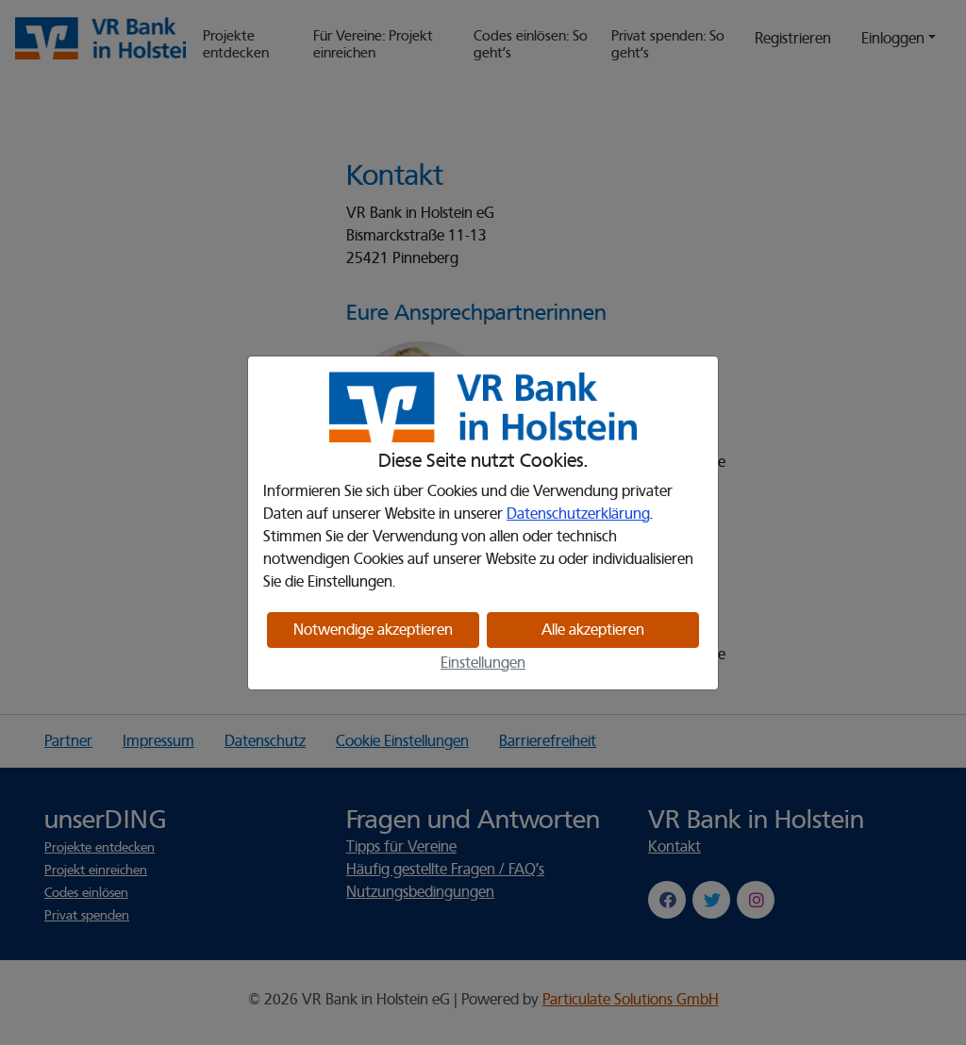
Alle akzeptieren (592, 630)
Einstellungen (483, 663)
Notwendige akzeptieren (373, 630)
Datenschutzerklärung (578, 514)
